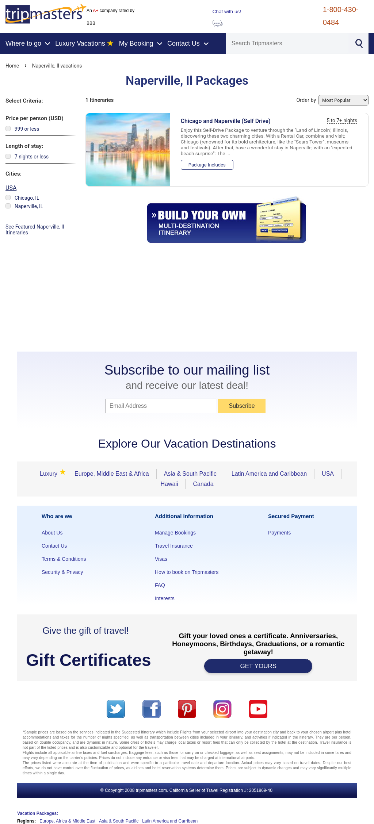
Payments (279, 533)
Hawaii (169, 484)
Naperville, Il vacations (57, 66)
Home (12, 66)
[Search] (287, 43)
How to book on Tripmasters (186, 572)
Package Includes (207, 165)
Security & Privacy (62, 572)
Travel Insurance (174, 546)
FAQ (160, 585)
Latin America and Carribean (170, 821)
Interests (165, 598)
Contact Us (54, 546)
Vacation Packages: (37, 813)
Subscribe (242, 406)
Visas (161, 559)
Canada (203, 484)
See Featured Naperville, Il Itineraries (34, 229)
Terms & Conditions (64, 559)
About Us (52, 533)
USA (10, 187)
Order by (332, 100)
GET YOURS (258, 666)
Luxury (51, 474)
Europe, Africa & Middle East (67, 821)
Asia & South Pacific (190, 474)
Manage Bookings (175, 533)
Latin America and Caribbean (269, 474)
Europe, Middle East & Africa (112, 474)
